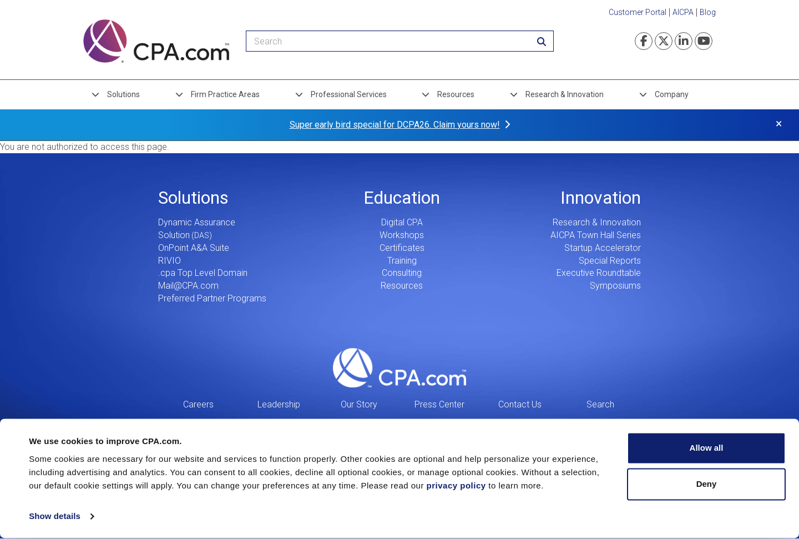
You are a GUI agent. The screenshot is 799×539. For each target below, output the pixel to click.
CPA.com (399, 368)
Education (401, 197)
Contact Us (520, 404)
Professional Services (349, 94)
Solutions (123, 94)
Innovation (600, 197)
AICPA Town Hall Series (595, 235)
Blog (708, 12)
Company (672, 94)
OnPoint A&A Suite (193, 248)
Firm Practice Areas (225, 94)
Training (402, 260)
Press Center (439, 404)
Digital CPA (402, 222)
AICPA (683, 12)
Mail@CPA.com (188, 285)
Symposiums (615, 285)
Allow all (707, 449)
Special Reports (610, 260)
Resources (455, 94)
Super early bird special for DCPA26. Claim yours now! (395, 124)
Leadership (278, 404)
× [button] (779, 123)
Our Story (359, 404)
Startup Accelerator (602, 248)
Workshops (402, 235)
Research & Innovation (564, 94)
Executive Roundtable (599, 273)
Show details (54, 517)
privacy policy (456, 486)
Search (600, 404)
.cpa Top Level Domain (202, 273)
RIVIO (169, 260)
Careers (198, 404)
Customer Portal (637, 12)
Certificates (402, 248)
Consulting (402, 273)
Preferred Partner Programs (212, 298)
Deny (706, 485)
